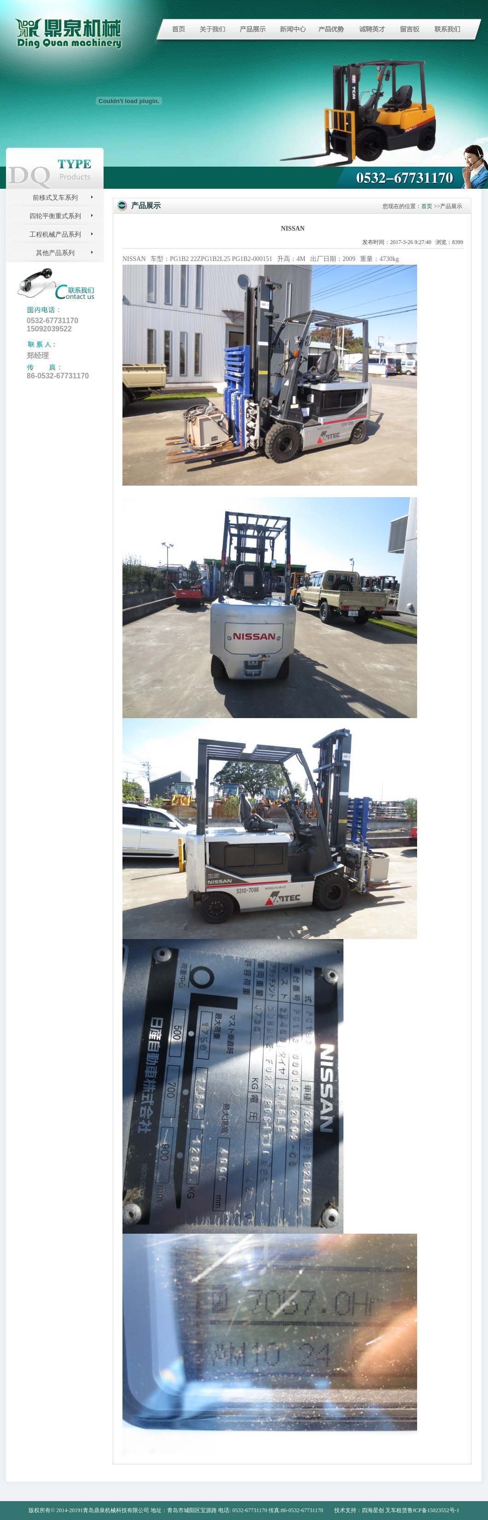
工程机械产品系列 (55, 234)
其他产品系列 (55, 252)
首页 (426, 206)
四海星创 (373, 1510)
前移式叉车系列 (55, 197)
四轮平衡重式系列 (55, 216)
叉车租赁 (396, 1510)
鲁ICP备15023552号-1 (433, 1510)
